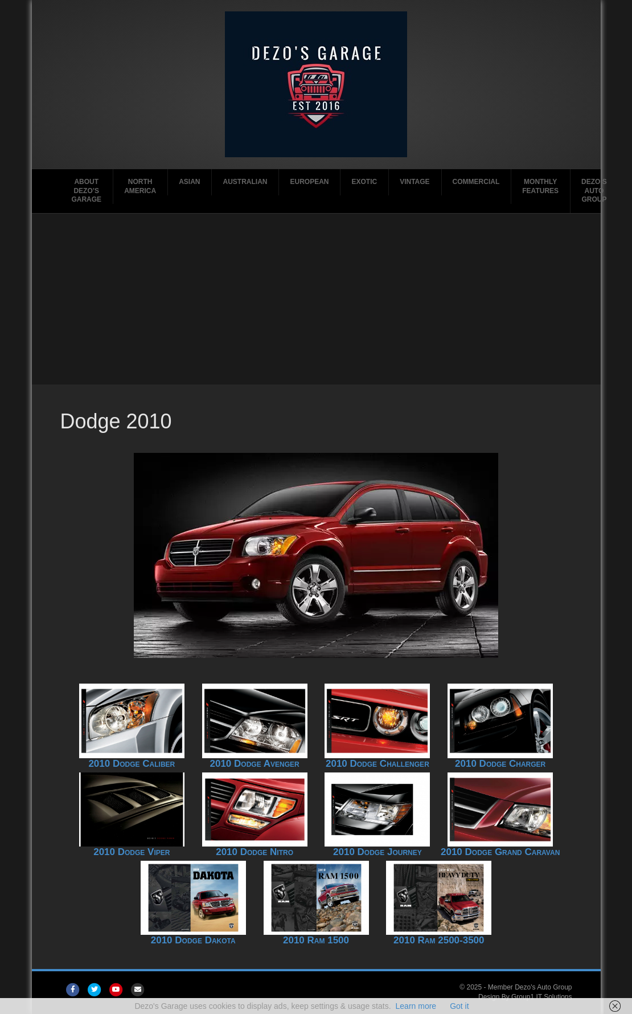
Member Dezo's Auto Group (530, 987)
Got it (459, 1006)
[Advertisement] (316, 299)
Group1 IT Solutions (541, 997)
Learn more (416, 1006)
